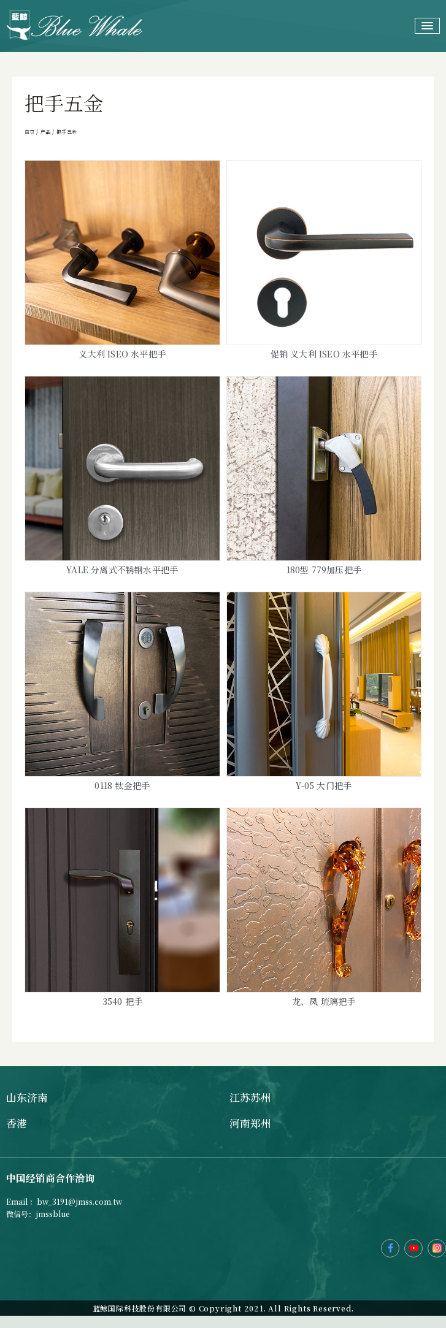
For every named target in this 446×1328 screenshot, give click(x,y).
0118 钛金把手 (122, 785)
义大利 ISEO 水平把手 (122, 354)
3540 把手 (122, 1001)
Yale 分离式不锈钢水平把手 (122, 569)
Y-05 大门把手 (324, 785)
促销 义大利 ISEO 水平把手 (324, 354)
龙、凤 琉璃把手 (324, 1001)
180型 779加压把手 (323, 569)
